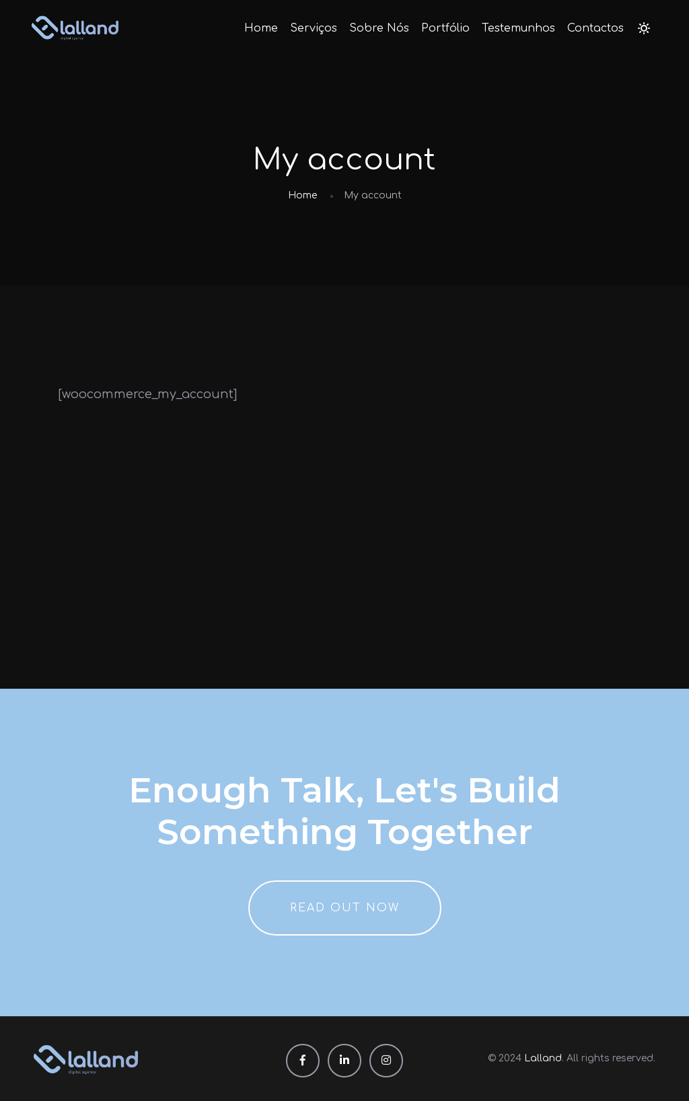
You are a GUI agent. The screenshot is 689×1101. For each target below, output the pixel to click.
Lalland (543, 1058)
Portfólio (445, 28)
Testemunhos (518, 28)
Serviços (313, 28)
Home (261, 28)
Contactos (595, 28)
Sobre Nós (379, 28)
